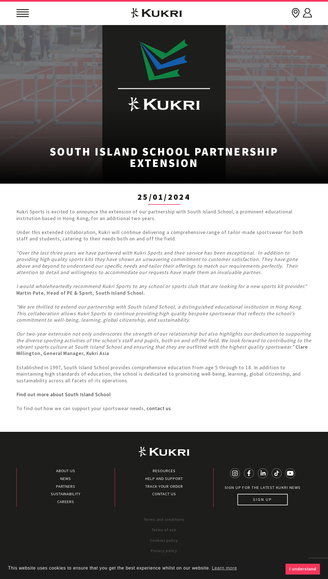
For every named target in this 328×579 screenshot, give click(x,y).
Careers (65, 501)
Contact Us (164, 493)
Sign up (262, 499)
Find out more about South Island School (63, 394)
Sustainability (66, 493)
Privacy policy (164, 550)
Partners (65, 486)
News (65, 478)
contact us (159, 408)
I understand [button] (302, 569)
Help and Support (164, 478)
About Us (65, 470)
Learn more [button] (224, 568)
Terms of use (164, 529)
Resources (164, 470)
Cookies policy (164, 540)
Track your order (164, 486)
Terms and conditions (164, 519)
